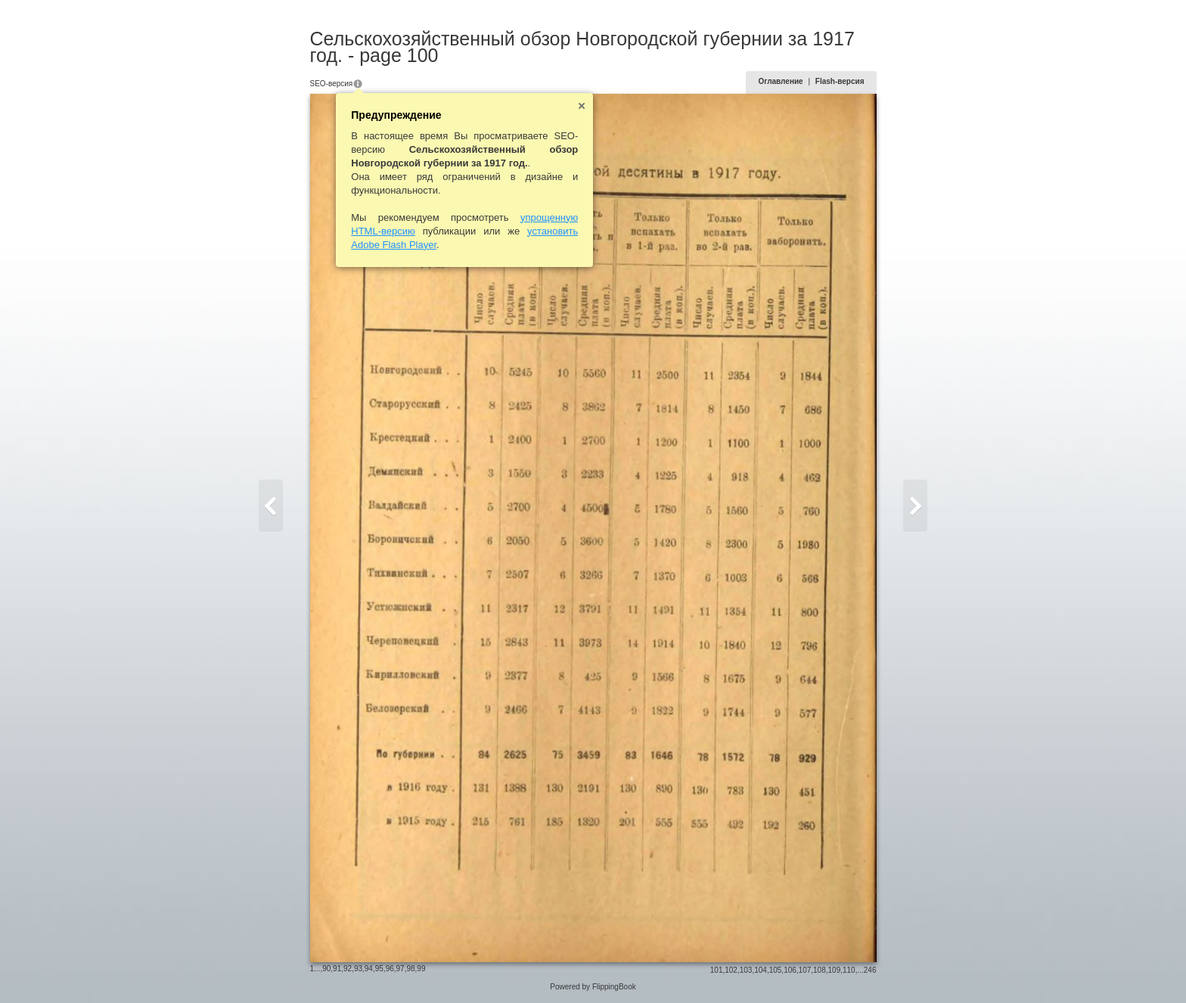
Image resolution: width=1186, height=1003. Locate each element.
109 (834, 970)
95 (379, 968)
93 (358, 968)
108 (819, 970)
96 (390, 968)
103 (746, 970)
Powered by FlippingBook (592, 987)
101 (716, 970)
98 (410, 968)
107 (805, 970)
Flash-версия (840, 81)
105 (775, 970)
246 (870, 970)
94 (369, 968)
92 (347, 968)
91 (337, 968)
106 (790, 970)
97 (400, 968)
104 (760, 970)
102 (731, 970)
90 (326, 968)
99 (421, 968)
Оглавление (780, 81)
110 (849, 970)
